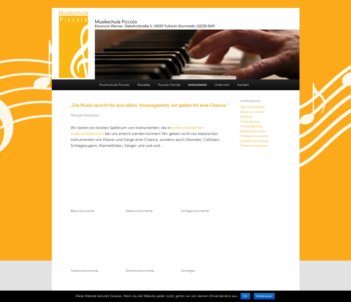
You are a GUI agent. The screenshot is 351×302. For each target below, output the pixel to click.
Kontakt (243, 85)
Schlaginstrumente (195, 211)
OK (245, 296)
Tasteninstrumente (84, 270)
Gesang (246, 116)
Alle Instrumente (252, 107)
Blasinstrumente (82, 211)
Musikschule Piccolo (114, 85)
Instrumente (197, 85)
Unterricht (222, 85)
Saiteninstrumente (139, 211)
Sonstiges (188, 270)
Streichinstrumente (140, 270)
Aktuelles (143, 85)
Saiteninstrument (252, 131)
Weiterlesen (264, 296)
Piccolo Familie (169, 85)
